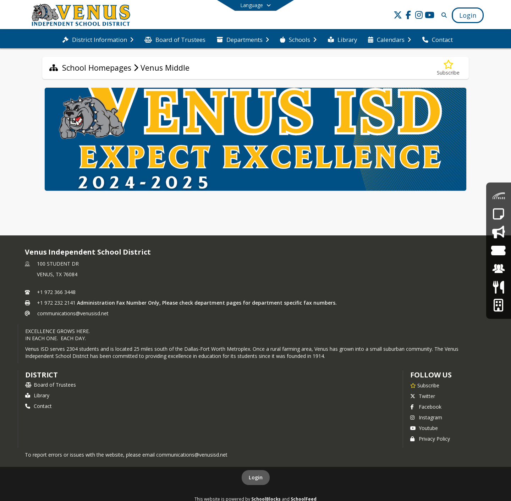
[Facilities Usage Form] (498, 305)
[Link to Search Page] (443, 15)
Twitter (422, 396)
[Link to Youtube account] (429, 16)
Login (256, 477)
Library (37, 395)
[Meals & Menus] (498, 287)
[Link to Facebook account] (408, 16)
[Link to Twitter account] (397, 16)
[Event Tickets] (498, 250)
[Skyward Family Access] (498, 196)
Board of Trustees (50, 384)
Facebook (425, 406)
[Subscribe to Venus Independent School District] (424, 385)
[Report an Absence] (498, 214)
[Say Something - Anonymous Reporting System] (498, 232)
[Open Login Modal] (468, 15)
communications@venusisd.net (73, 313)
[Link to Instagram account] (419, 16)
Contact (38, 406)
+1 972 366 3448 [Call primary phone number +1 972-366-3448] (56, 292)
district (41, 375)
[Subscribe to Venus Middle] (448, 68)
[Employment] (498, 268)
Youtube (424, 428)
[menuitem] (98, 39)
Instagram (426, 417)
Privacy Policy (430, 438)
